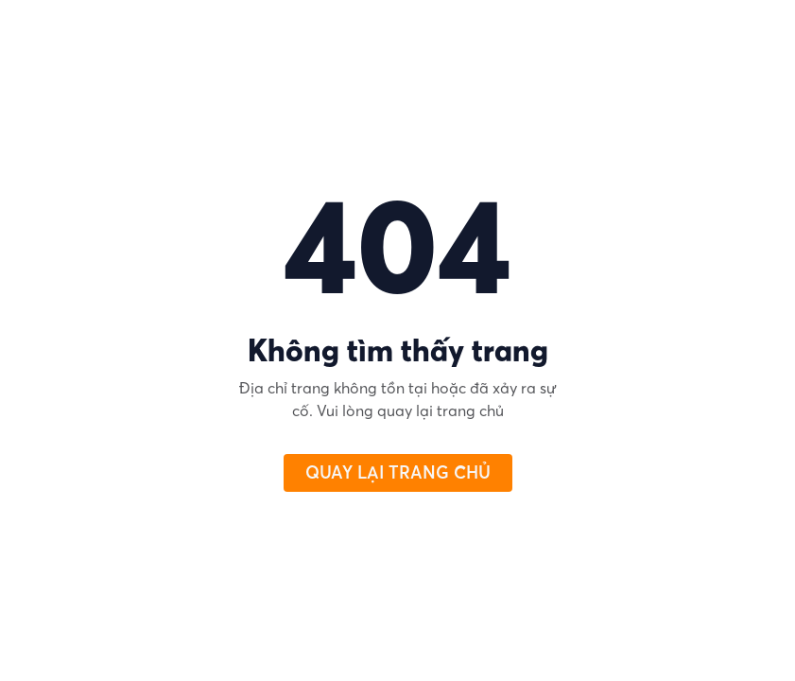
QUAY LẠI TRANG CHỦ (398, 472)
